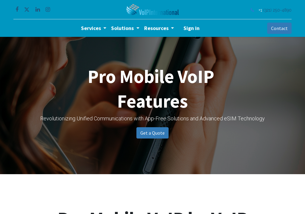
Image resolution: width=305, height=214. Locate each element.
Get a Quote (152, 133)
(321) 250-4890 (277, 9)
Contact (278, 28)
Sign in (191, 28)
